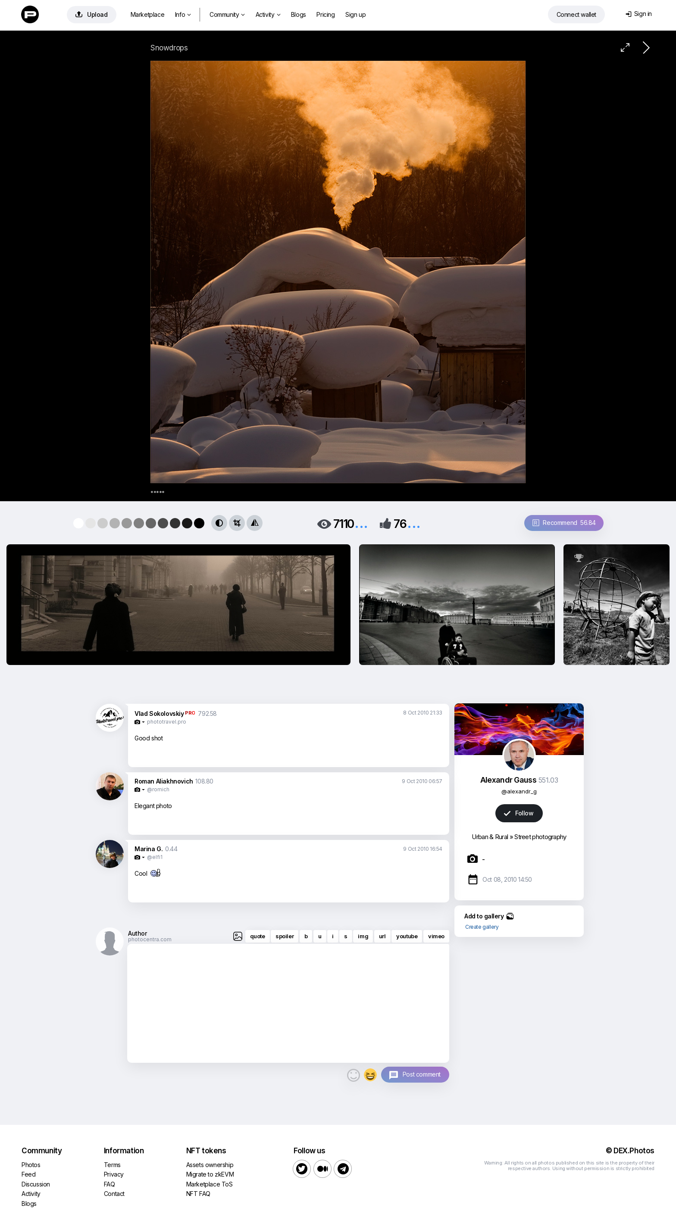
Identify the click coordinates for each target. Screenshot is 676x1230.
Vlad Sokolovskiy (159, 713)
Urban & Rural (490, 837)
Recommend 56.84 (564, 522)
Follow (518, 813)
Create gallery (481, 927)
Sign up (355, 14)
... (361, 523)
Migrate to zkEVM (210, 1174)
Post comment (422, 1074)
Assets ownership (210, 1164)
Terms (112, 1164)
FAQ (109, 1184)
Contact (114, 1193)
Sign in (639, 14)
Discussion (36, 1184)
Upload (91, 14)
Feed (28, 1174)
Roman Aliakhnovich (164, 781)
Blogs (298, 14)
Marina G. (149, 848)
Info (183, 14)
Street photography (540, 837)
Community (227, 14)
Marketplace (148, 14)
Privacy (114, 1174)
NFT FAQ (198, 1193)
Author (137, 933)
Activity (268, 14)
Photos (31, 1164)
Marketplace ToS (209, 1184)
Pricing (325, 14)
